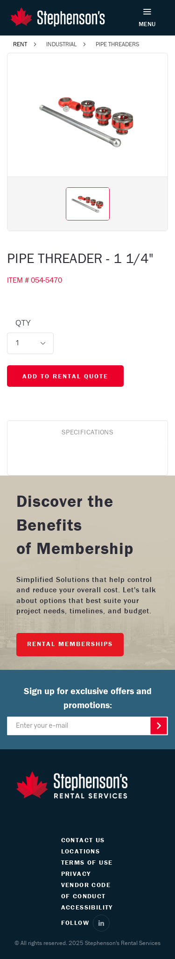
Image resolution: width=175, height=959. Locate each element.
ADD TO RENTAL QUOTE (65, 376)
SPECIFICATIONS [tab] (87, 431)
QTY (23, 323)
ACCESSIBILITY (87, 907)
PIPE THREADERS (117, 44)
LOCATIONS (80, 851)
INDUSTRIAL (61, 44)
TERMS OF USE (87, 862)
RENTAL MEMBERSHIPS (70, 643)
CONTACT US (83, 840)
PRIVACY (76, 873)
